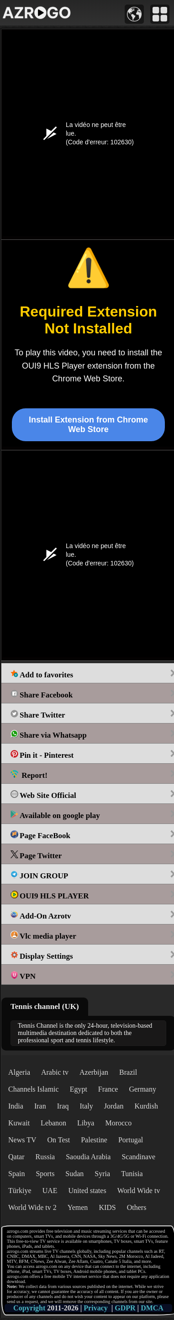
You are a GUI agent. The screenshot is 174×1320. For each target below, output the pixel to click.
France (108, 1089)
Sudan (74, 1173)
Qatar (16, 1157)
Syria (102, 1173)
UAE (50, 1190)
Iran (40, 1106)
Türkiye (20, 1190)
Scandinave (138, 1157)
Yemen (78, 1207)
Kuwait (19, 1123)
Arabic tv (55, 1072)
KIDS (107, 1207)
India (15, 1106)
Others (137, 1207)
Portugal (130, 1140)
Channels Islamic (33, 1089)
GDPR (125, 1308)
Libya (85, 1123)
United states (87, 1190)
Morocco (118, 1123)
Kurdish (146, 1106)
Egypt (78, 1089)
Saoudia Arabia (88, 1157)
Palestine (94, 1140)
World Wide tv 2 (32, 1207)
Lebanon (53, 1123)
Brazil (128, 1072)
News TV (22, 1140)
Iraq (63, 1106)
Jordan (114, 1106)
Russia (45, 1157)
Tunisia (131, 1173)
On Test (58, 1140)
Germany (142, 1089)
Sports (45, 1173)
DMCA (152, 1308)
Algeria (19, 1072)
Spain (16, 1173)
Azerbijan (93, 1072)
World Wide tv (138, 1190)
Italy (86, 1106)
